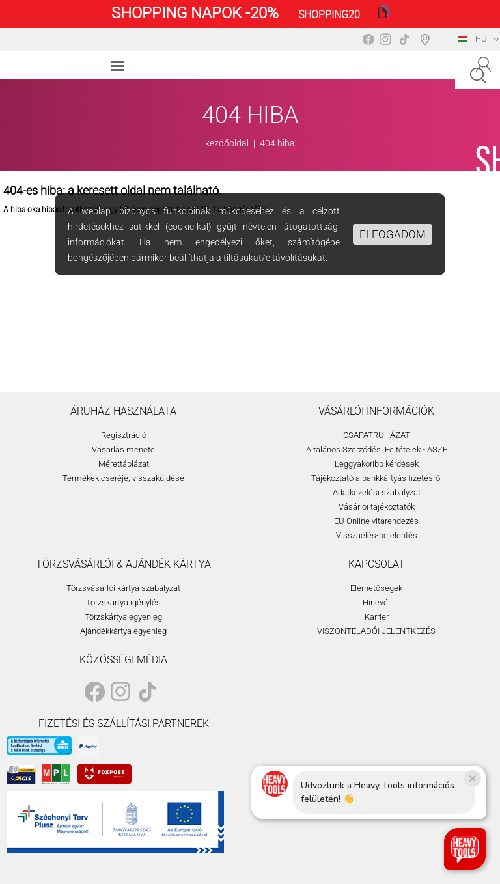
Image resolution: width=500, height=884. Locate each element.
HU (472, 39)
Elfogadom (392, 234)
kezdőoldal (227, 143)
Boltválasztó (427, 39)
